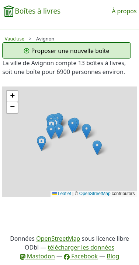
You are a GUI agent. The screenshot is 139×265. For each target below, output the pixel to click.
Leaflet (61, 193)
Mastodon (37, 256)
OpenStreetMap (95, 193)
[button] (97, 147)
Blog (113, 256)
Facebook (81, 256)
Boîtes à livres (37, 11)
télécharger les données (81, 247)
